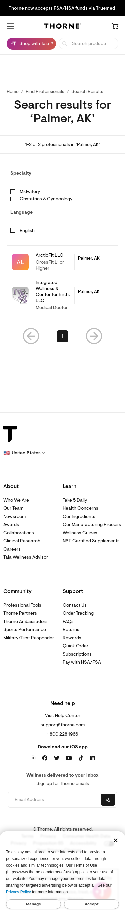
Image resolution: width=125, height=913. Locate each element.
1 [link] (62, 336)
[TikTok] (81, 758)
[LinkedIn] (92, 758)
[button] (10, 26)
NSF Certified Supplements (91, 541)
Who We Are (16, 500)
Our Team (13, 508)
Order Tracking (78, 613)
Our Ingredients (79, 516)
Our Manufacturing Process (92, 524)
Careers (12, 549)
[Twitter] (56, 758)
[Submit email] (108, 800)
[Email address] (53, 800)
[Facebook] (44, 758)
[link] (62, 262)
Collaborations (18, 533)
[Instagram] (33, 758)
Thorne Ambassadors (25, 621)
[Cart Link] (115, 27)
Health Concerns (80, 508)
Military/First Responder (28, 638)
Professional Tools (22, 605)
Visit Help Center (62, 715)
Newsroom (14, 516)
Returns (71, 629)
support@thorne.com (63, 725)
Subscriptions (77, 654)
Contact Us (75, 605)
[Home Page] (62, 27)
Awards (11, 524)
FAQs (68, 621)
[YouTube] (69, 758)
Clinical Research (21, 541)
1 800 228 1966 (62, 734)
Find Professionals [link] (45, 91)
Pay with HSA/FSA (82, 662)
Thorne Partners (20, 613)
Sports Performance (24, 629)
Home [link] (13, 91)
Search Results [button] (87, 91)
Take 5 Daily (75, 500)
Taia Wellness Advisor (25, 557)
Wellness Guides (80, 533)
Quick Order (75, 646)
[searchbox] (88, 43)
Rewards (72, 638)
